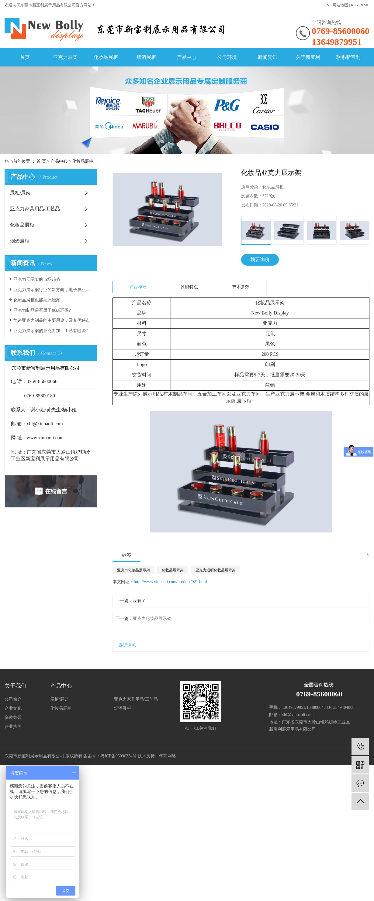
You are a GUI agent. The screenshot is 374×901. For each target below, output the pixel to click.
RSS (354, 5)
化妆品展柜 (106, 57)
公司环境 (227, 57)
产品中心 (186, 57)
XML (365, 5)
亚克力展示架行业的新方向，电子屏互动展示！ (53, 289)
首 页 (41, 161)
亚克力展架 (65, 57)
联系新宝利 (348, 57)
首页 (25, 57)
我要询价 (260, 259)
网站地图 (340, 5)
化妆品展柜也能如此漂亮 (36, 300)
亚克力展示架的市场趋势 (36, 279)
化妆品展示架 (173, 570)
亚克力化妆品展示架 (133, 570)
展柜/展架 (20, 192)
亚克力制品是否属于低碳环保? (42, 310)
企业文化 (13, 708)
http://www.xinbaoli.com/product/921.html (170, 582)
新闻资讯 (267, 57)
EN (326, 5)
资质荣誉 (13, 717)
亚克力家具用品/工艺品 (35, 208)
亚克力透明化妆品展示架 (216, 570)
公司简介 (13, 699)
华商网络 (167, 756)
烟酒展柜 (146, 57)
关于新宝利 (308, 57)
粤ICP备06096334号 (118, 756)
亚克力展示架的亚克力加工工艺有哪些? (50, 330)
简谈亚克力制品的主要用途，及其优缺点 (51, 320)
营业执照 (13, 726)
